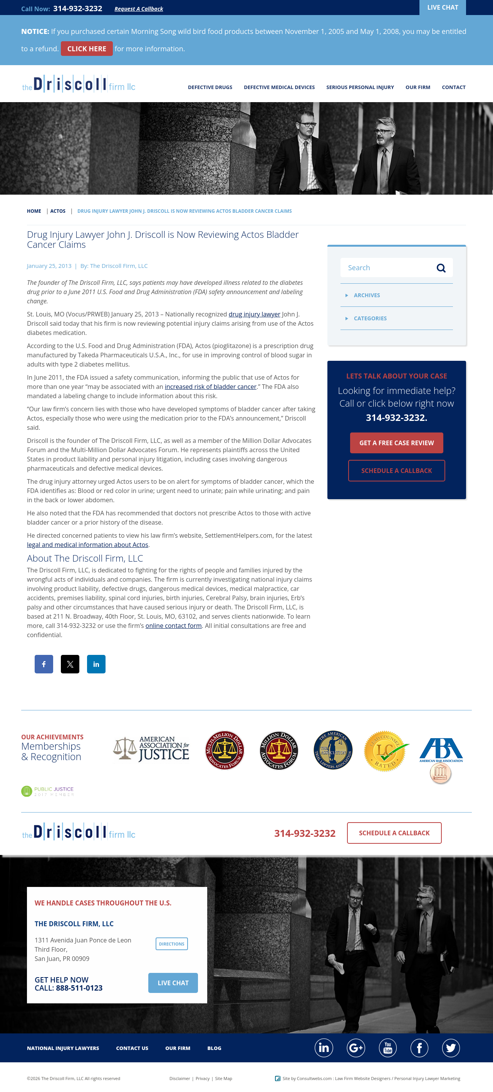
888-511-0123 (79, 988)
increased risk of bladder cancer (211, 386)
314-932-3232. (397, 417)
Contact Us (132, 1048)
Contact (454, 87)
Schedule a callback (396, 470)
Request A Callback (139, 8)
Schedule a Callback (394, 833)
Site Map (223, 1078)
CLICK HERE (87, 48)
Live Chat (173, 983)
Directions (171, 944)
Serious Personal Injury (360, 87)
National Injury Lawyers (63, 1048)
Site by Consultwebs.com (304, 1078)
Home (34, 211)
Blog (214, 1048)
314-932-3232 (77, 8)
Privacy (203, 1078)
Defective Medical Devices (279, 87)
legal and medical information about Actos (87, 544)
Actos (57, 211)
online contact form (174, 625)
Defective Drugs (210, 87)
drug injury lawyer (254, 314)
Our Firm (418, 87)
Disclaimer (179, 1078)
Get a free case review (396, 443)
